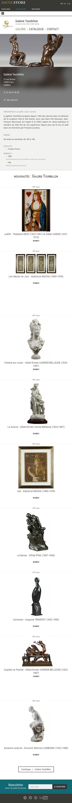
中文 (69, 3)
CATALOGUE (5, 9)
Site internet (12, 100)
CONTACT (53, 29)
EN (65, 3)
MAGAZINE (36, 9)
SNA (9, 162)
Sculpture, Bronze (14, 149)
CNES (10, 156)
